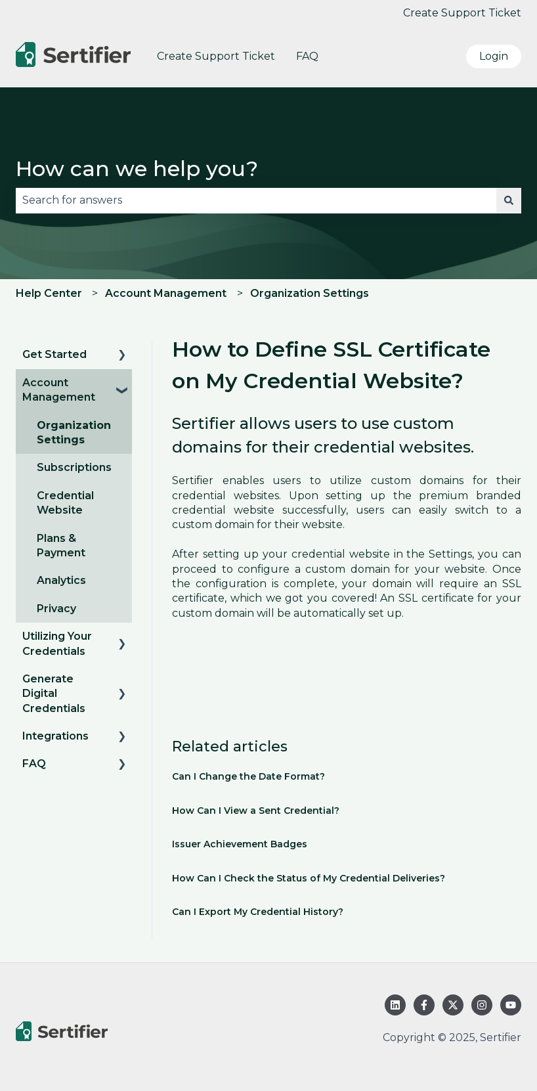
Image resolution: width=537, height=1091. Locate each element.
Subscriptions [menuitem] (74, 467)
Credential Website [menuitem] (65, 502)
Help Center (49, 293)
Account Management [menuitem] (58, 389)
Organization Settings (309, 293)
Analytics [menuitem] (61, 580)
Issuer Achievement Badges (239, 844)
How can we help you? (137, 168)
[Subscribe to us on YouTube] (510, 1004)
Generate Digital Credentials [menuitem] (53, 694)
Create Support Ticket (462, 13)
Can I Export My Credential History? (257, 912)
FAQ (307, 56)
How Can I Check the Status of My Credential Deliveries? (308, 878)
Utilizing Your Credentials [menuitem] (57, 643)
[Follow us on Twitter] (452, 1004)
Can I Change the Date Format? (248, 776)
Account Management (165, 293)
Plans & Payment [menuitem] (61, 545)
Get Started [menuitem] (54, 354)
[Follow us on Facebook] (424, 1004)
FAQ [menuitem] (34, 763)
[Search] (508, 200)
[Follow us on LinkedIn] (395, 1004)
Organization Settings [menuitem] (74, 432)
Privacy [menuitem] (56, 608)
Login (493, 56)
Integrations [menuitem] (55, 736)
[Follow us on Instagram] (481, 1004)
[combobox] (256, 200)
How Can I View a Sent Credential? (255, 810)
